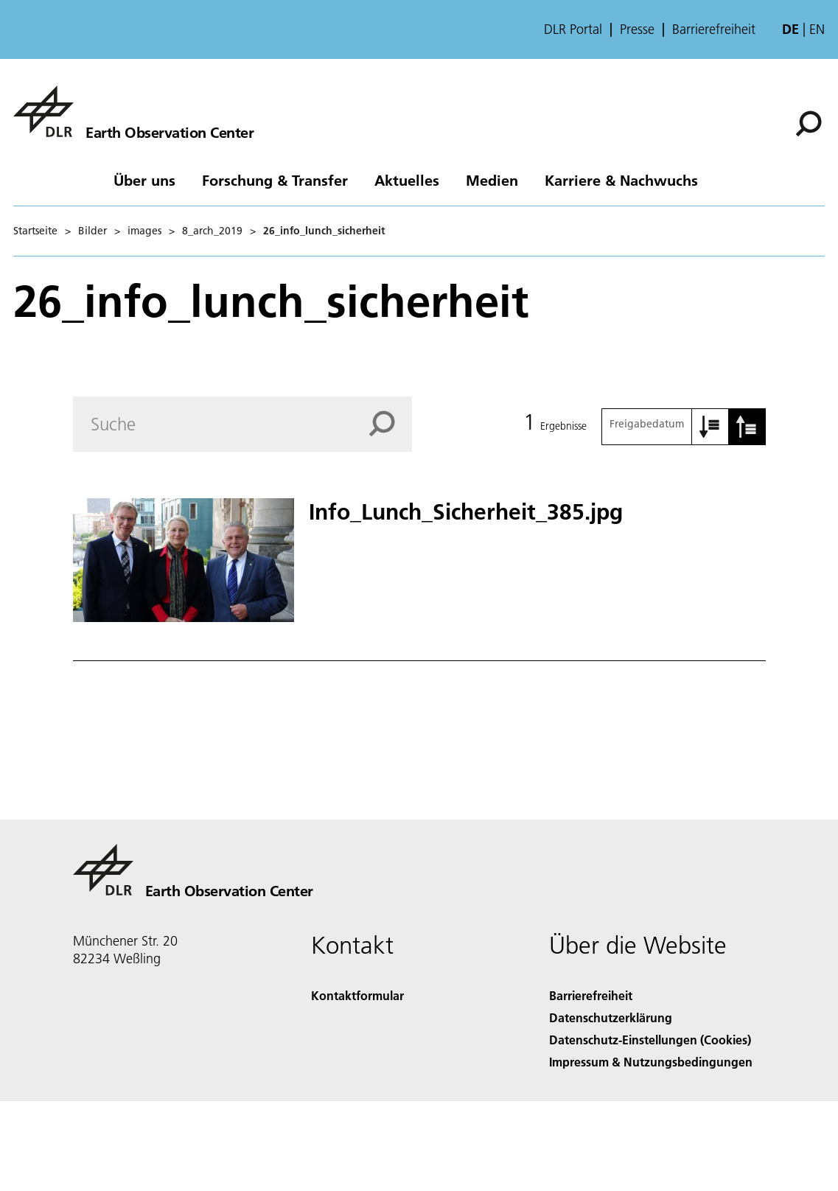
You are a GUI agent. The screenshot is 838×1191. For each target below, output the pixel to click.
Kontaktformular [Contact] (357, 995)
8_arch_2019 (212, 231)
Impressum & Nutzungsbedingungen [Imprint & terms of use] (651, 1061)
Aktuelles (406, 179)
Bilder (92, 231)
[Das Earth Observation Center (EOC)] (133, 111)
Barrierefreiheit (713, 29)
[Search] (243, 424)
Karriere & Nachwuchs (621, 179)
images (144, 231)
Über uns (144, 179)
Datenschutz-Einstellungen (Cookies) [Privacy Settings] (650, 1039)
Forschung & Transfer (275, 179)
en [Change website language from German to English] (817, 29)
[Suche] (808, 124)
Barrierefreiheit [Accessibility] (590, 995)
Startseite (35, 231)
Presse (637, 29)
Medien (492, 179)
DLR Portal (573, 29)
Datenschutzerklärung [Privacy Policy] (610, 1017)
